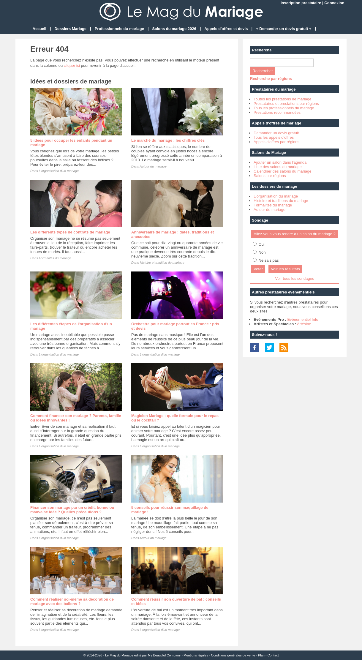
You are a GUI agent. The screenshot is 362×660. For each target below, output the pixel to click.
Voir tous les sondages (294, 278)
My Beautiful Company (164, 655)
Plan (261, 655)
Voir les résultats (285, 269)
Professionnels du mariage (119, 28)
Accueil (39, 28)
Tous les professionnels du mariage (284, 108)
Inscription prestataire (301, 3)
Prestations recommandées (277, 112)
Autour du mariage (153, 166)
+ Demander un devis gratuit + (283, 28)
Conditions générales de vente (233, 655)
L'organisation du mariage (276, 196)
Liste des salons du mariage (278, 167)
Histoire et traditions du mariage (281, 200)
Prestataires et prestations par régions (286, 103)
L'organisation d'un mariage (59, 171)
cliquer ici (72, 65)
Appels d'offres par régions (276, 142)
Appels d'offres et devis (226, 28)
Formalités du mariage (55, 258)
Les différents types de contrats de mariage (70, 232)
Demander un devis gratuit (276, 133)
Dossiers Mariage (70, 28)
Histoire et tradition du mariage (162, 262)
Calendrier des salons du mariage (282, 171)
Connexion (334, 3)
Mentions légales (196, 655)
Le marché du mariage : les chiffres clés (168, 140)
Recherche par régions (271, 78)
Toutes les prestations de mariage (282, 99)
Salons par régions (270, 175)
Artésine (304, 324)
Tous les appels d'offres (274, 137)
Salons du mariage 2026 (174, 28)
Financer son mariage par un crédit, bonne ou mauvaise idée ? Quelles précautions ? (72, 509)
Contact (273, 655)
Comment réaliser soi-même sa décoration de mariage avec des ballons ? (72, 601)
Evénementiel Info (302, 319)
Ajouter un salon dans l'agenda (280, 162)
